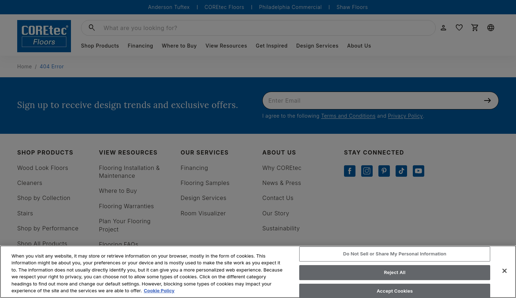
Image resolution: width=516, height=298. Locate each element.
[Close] (504, 271)
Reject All (395, 272)
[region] (258, 271)
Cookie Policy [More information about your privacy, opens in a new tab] (159, 290)
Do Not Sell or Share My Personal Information (394, 254)
